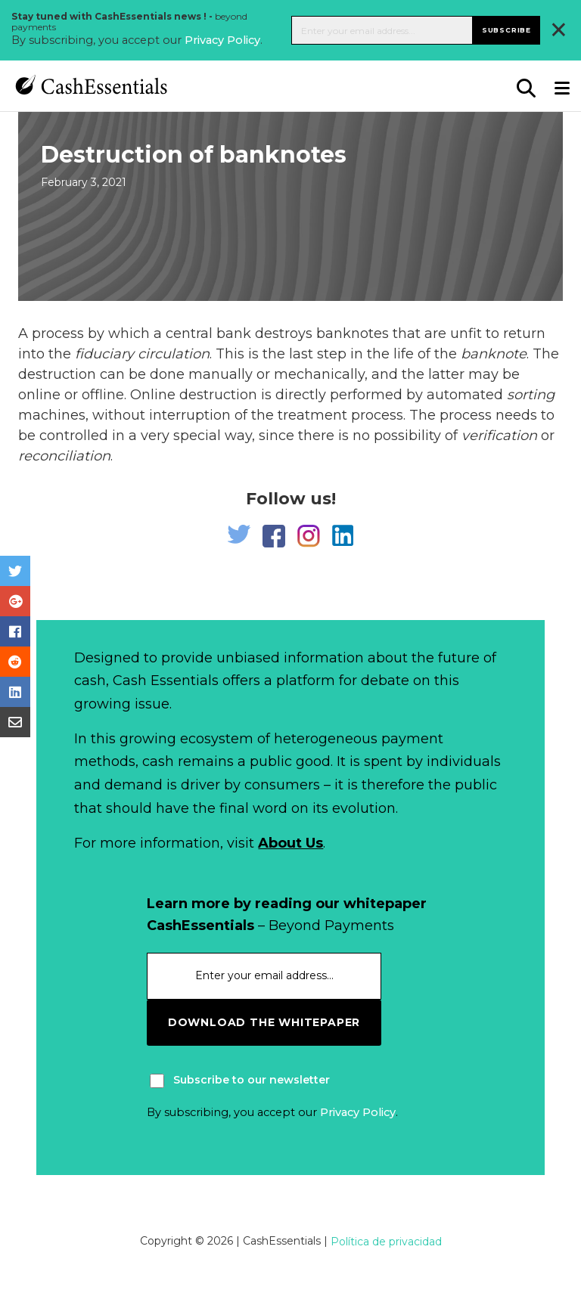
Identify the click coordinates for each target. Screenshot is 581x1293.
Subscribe (506, 30)
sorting (531, 394)
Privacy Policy (222, 40)
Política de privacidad (386, 1241)
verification (499, 435)
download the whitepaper (264, 1022)
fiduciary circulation (142, 354)
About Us (290, 843)
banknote (494, 354)
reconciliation (64, 456)
